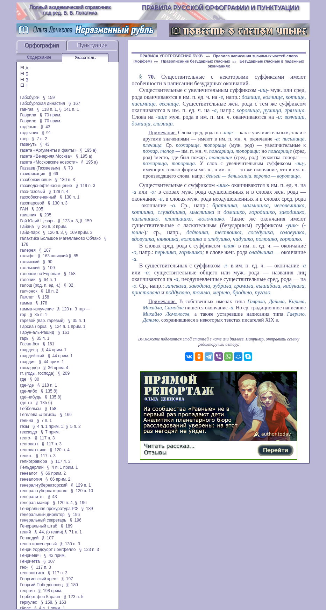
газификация (32, 173)
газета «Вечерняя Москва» (46, 156)
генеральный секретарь (43, 520)
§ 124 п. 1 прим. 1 (67, 326)
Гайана (27, 226)
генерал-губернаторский (44, 485)
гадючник (29, 132)
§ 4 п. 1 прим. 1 (62, 467)
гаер (24, 138)
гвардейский (32, 355)
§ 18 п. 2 (49, 291)
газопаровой (32, 203)
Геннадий (29, 538)
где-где (27, 385)
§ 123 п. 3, (68, 220)
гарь (24, 338)
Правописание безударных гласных (195, 61)
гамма (26, 303)
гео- (24, 567)
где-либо (28, 391)
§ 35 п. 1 (38, 314)
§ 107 (45, 250)
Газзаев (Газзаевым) (40, 168)
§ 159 (49, 97)
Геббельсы (30, 408)
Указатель (85, 57)
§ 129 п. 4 (59, 191)
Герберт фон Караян (40, 596)
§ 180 (72, 584)
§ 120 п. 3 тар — (73, 309)
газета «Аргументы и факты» (48, 150)
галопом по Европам (40, 273)
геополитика (32, 572)
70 (151, 77)
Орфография (41, 45)
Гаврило (28, 121)
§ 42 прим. (54, 555)
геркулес (28, 602)
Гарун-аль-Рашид (37, 332)
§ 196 (80, 502)
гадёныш (28, 126)
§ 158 (70, 273)
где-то (26, 402)
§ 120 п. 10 (82, 490)
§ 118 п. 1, (47, 109)
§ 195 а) (88, 150)
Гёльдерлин (32, 467)
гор (23, 314)
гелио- (26, 455)
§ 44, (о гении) (48, 532)
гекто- (25, 438)
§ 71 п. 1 (73, 532)
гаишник (28, 215)
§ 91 (46, 132)
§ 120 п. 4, (63, 502)
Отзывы (155, 452)
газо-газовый (32, 191)
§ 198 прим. (50, 590)
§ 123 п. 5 (74, 596)
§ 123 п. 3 (89, 549)
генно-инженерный (38, 543)
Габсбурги (30, 97)
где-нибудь (30, 397)
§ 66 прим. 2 (53, 473)
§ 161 (63, 332)
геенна (26, 420)
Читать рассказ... (169, 446)
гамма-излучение (37, 309)
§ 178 (41, 303)
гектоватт (29, 444)
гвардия (28, 361)
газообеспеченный (38, 197)
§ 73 (68, 168)
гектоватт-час (33, 449)
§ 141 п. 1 (69, 109)
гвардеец (29, 349)
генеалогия (31, 479)
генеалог (28, 473)
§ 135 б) (49, 391)
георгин (27, 590)
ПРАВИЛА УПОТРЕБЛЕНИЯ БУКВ (172, 56)
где (23, 379)
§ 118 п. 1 (47, 385)
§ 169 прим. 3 (78, 232)
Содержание (39, 57)
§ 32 (68, 285)
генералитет (32, 496)
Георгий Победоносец (41, 584)
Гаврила (28, 115)
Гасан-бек (29, 344)
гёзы (24, 426)
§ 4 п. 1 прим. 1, (48, 426)
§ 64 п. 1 (48, 279)
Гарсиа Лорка (33, 326)
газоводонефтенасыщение (46, 185)
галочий (28, 279)
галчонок (28, 291)
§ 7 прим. (50, 432)
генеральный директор (42, 514)
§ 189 (87, 508)
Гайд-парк (30, 232)
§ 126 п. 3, (53, 232)
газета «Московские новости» (49, 162)
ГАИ (24, 209)
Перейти (275, 450)
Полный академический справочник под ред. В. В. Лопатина (70, 9)
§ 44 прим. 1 (54, 349)
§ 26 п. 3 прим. (52, 226)
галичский (30, 261)
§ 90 (47, 261)
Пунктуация (92, 45)
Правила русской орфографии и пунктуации (220, 7)
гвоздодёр (30, 367)
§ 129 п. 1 (81, 485)
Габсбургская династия (42, 103)
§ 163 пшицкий (53, 255)
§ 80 (34, 379)
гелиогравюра (33, 461)
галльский (30, 267)
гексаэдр (28, 432)
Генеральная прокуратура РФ (49, 508)
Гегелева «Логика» (38, 414)
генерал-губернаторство (44, 490)
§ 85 (73, 255)
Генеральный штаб (38, 526)
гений (25, 532)
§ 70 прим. (50, 115)
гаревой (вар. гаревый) (42, 320)
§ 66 (53, 173)
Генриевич (30, 555)
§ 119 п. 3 (85, 185)
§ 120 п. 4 (60, 449)
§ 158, (47, 602)
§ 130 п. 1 (70, 197)
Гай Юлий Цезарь (37, 220)
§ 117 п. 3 (45, 438)
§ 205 (37, 209)
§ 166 (65, 414)
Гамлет (27, 297)
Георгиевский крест (39, 578)
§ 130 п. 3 (65, 179)
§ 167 (74, 103)
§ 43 (45, 126)
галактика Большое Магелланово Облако (60, 238)
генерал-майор (34, 502)
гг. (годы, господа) (37, 373)
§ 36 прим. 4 (56, 367)
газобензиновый (36, 179)
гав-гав (27, 109)
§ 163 (60, 602)
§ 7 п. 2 (39, 138)
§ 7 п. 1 (44, 420)
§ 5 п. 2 (72, 426)
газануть (28, 144)
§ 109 (49, 267)
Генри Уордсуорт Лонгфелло (48, 549)
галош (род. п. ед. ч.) (40, 285)
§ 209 (64, 373)
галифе (27, 255)
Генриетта (30, 561)
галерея (28, 250)
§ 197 (67, 578)
